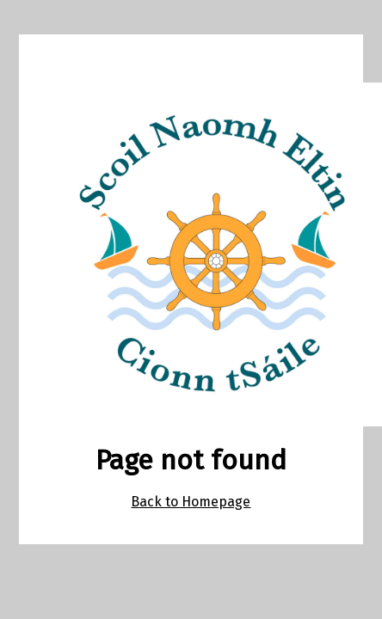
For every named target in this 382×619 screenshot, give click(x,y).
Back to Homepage (190, 501)
